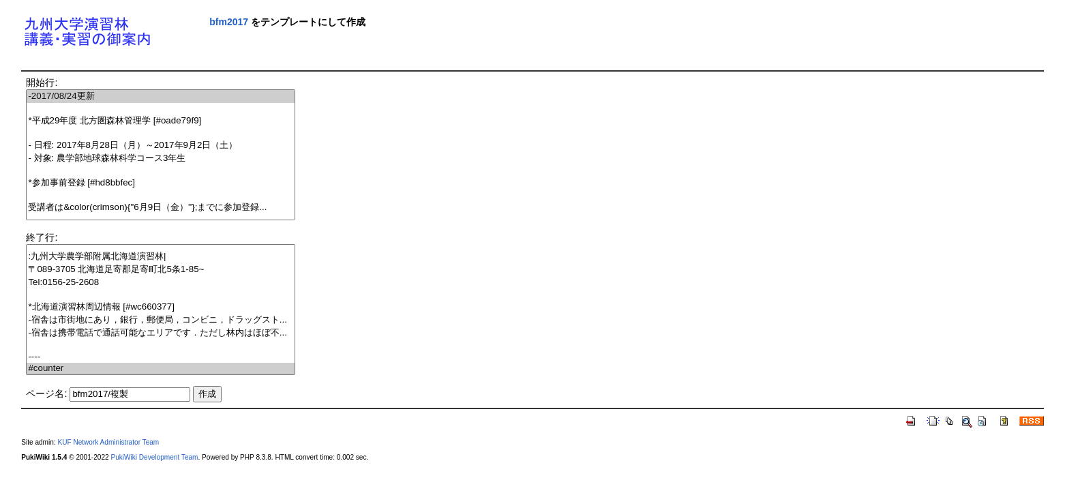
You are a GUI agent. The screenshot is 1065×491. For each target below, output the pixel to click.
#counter (161, 368)
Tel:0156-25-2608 (161, 282)
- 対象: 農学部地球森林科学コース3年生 (161, 158)
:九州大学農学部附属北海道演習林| (161, 256)
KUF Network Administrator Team (108, 442)
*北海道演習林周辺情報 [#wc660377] (161, 307)
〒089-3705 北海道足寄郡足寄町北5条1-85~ (161, 269)
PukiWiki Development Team (154, 457)
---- (161, 357)
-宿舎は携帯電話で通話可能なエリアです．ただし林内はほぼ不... (161, 333)
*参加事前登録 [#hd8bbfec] (161, 183)
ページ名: (46, 393)
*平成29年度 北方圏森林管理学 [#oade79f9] (161, 121)
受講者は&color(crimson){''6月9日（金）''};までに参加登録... (161, 207)
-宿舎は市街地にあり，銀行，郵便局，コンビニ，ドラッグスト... (161, 320)
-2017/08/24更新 (161, 96)
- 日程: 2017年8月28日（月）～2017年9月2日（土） (161, 145)
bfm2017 (228, 21)
